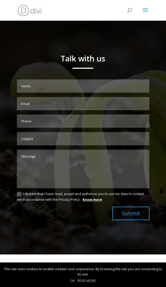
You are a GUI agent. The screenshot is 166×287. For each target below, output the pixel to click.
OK (72, 280)
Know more (92, 199)
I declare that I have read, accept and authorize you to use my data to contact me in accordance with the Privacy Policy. (80, 196)
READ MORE (86, 280)
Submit (131, 213)
